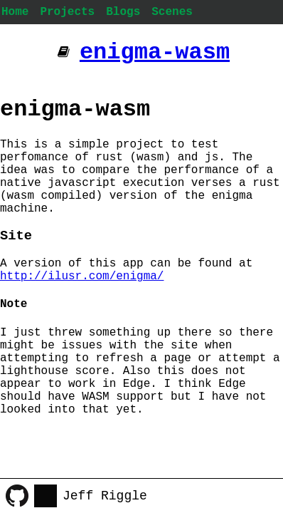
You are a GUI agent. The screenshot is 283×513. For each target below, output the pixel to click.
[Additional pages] (63, 52)
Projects (67, 12)
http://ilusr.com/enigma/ (82, 276)
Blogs (123, 12)
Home (14, 12)
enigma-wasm (155, 52)
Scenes (172, 12)
